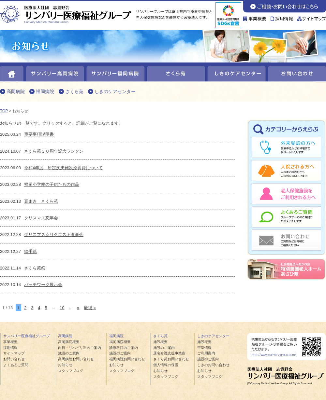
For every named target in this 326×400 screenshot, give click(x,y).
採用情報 (282, 17)
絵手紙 (30, 251)
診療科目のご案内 (123, 348)
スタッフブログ (70, 371)
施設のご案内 (69, 353)
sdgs (228, 15)
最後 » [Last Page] (90, 307)
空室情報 (204, 348)
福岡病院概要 (120, 342)
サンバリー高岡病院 (54, 72)
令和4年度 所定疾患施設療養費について (63, 167)
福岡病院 (45, 91)
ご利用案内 (206, 353)
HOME (12, 72)
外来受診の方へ (286, 148)
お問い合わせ (284, 6)
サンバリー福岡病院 (115, 72)
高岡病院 (16, 91)
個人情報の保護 (165, 365)
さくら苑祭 (34, 268)
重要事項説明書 (39, 134)
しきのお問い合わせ (213, 365)
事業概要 (256, 17)
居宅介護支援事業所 (169, 353)
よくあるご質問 (286, 216)
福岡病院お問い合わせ (127, 359)
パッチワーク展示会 (43, 284)
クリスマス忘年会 (41, 217)
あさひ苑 (286, 269)
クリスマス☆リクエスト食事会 (53, 234)
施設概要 (160, 342)
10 (62, 307)
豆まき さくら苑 (41, 201)
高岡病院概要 (69, 342)
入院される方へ (286, 170)
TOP (4, 111)
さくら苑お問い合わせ (171, 359)
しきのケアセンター (235, 72)
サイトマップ (310, 17)
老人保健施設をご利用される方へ (286, 193)
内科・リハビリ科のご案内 (79, 348)
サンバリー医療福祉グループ (26, 336)
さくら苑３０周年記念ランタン (53, 151)
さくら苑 (175, 72)
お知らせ (65, 365)
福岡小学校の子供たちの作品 (51, 184)
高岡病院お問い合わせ (76, 359)
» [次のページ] (78, 307)
